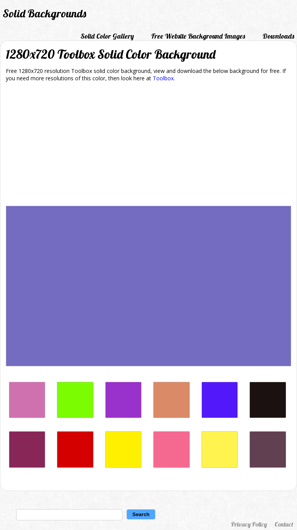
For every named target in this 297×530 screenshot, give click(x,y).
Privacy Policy (249, 524)
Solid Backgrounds (44, 13)
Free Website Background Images (198, 36)
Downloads (278, 36)
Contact (284, 524)
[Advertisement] (148, 145)
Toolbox (163, 78)
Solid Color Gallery (107, 36)
